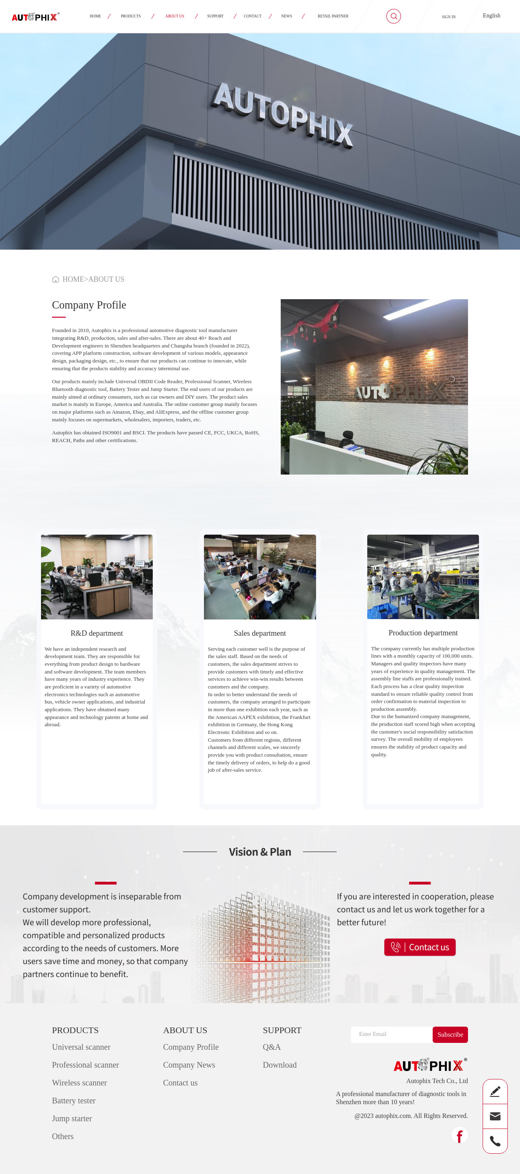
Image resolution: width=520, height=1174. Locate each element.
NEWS (287, 16)
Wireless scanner (79, 1082)
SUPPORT (216, 16)
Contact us (180, 1082)
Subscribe (450, 1034)
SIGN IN (449, 17)
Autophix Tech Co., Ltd (437, 1081)
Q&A (272, 1046)
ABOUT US (174, 16)
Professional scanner (85, 1064)
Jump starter (72, 1118)
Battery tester (73, 1100)
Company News (189, 1064)
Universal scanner (81, 1046)
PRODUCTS (131, 16)
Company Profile (191, 1046)
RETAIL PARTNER (333, 16)
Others (63, 1136)
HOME (95, 16)
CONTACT (252, 16)
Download (280, 1064)
